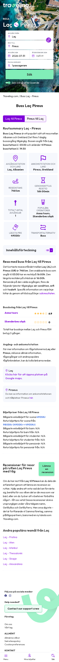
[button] (30, 35)
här (31, 397)
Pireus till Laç (35, 118)
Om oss (8, 624)
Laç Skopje (10, 558)
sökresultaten (47, 293)
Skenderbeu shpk (15, 321)
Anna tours (11, 312)
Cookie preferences (15, 644)
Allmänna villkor (12, 637)
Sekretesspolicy (12, 641)
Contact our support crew (23, 608)
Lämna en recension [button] (47, 469)
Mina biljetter (30, 656)
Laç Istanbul (10, 547)
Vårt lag (8, 627)
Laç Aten (8, 542)
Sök (53, 656)
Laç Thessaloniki (12, 553)
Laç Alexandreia (12, 564)
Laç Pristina (10, 537)
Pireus (37, 169)
